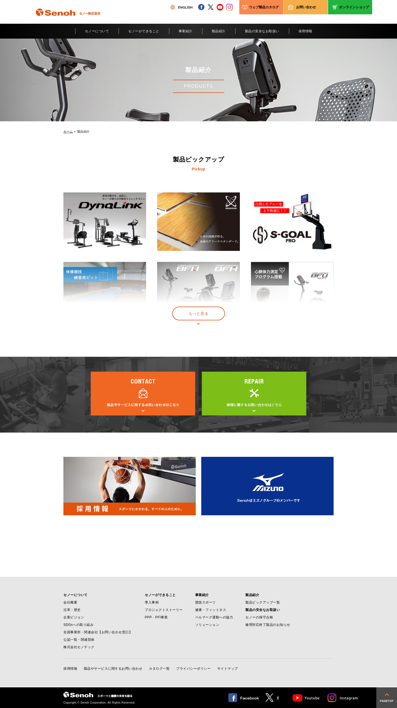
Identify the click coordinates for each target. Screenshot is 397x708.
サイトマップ (227, 669)
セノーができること (143, 31)
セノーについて (97, 31)
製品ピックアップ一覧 (262, 602)
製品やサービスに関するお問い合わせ (113, 669)
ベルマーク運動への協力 (214, 617)
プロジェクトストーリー (164, 610)
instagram (229, 7)
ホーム (68, 131)
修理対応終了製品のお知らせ (267, 625)
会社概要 (70, 602)
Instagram (343, 697)
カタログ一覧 (159, 669)
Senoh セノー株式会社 (68, 20)
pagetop (386, 697)
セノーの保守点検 (259, 617)
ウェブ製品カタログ (264, 7)
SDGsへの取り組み (78, 625)
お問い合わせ (306, 7)
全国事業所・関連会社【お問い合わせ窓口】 (97, 632)
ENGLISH (181, 7)
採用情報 (305, 31)
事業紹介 (185, 31)
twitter (210, 7)
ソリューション (207, 625)
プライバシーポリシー (193, 669)
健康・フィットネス (210, 610)
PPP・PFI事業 (156, 617)
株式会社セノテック (79, 647)
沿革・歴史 (72, 610)
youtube (220, 7)
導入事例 (152, 602)
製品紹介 (219, 31)
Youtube (306, 697)
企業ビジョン (73, 617)
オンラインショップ (354, 7)
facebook (201, 7)
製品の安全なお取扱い (262, 31)
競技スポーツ (205, 602)
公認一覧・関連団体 (79, 640)
